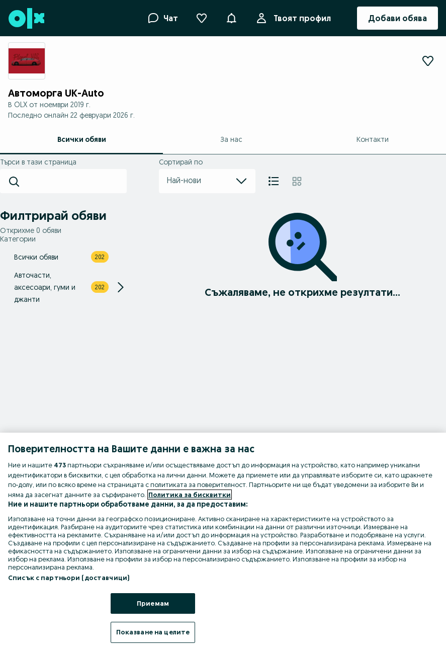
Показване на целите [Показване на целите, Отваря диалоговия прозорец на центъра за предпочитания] (153, 632)
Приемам (153, 603)
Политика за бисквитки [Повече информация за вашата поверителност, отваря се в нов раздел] (189, 495)
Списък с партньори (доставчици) (68, 578)
